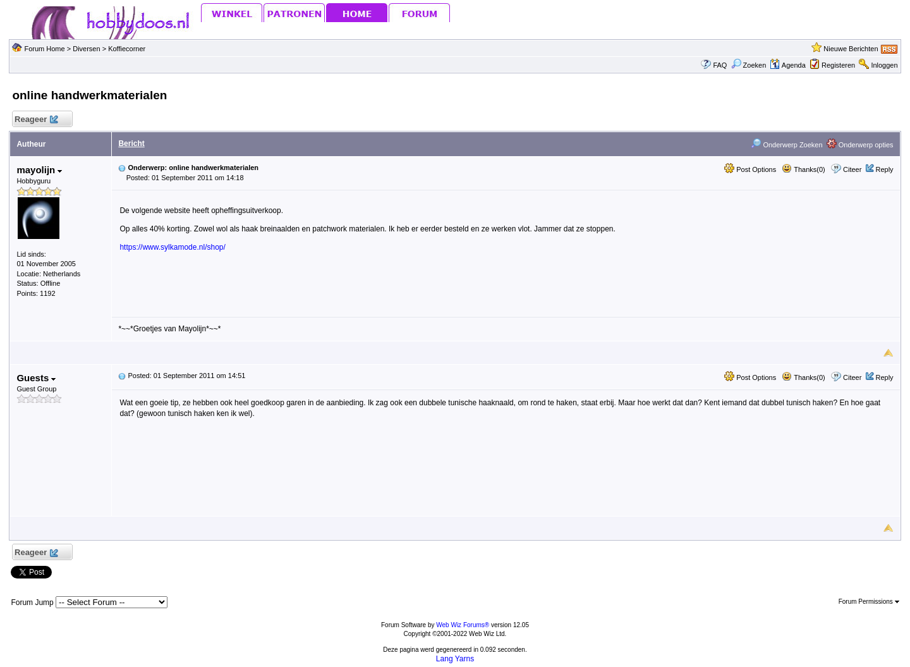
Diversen (86, 48)
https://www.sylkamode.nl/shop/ (172, 247)
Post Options (750, 169)
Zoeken (749, 65)
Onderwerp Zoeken (786, 145)
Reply (884, 169)
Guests (36, 377)
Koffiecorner (126, 48)
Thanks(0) (803, 169)
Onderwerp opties (860, 145)
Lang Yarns (455, 658)
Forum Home (44, 48)
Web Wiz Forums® (462, 624)
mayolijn (39, 169)
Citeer (852, 169)
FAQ (720, 65)
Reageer (35, 119)
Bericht (131, 143)
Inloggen (884, 65)
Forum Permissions (869, 601)
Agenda (787, 65)
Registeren (838, 65)
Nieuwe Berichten (850, 48)
